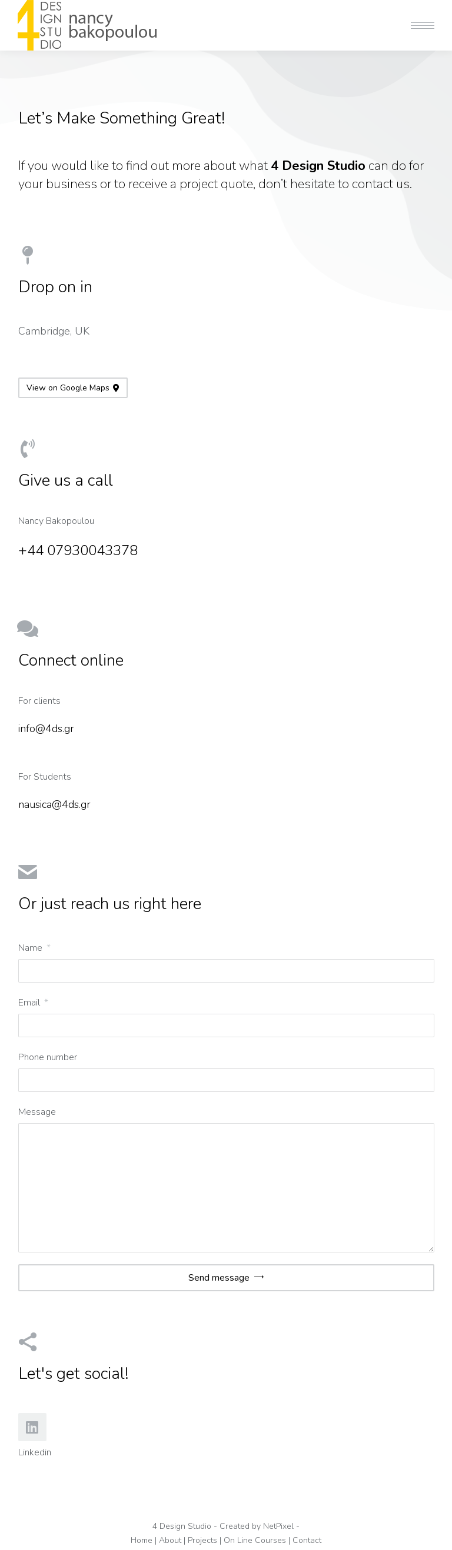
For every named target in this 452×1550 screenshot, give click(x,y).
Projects (202, 1540)
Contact (307, 1540)
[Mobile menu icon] (422, 26)
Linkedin (34, 1452)
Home (141, 1540)
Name (31, 947)
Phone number (47, 1057)
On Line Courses (255, 1540)
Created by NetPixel (257, 1526)
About (170, 1540)
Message (37, 1111)
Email (30, 1002)
